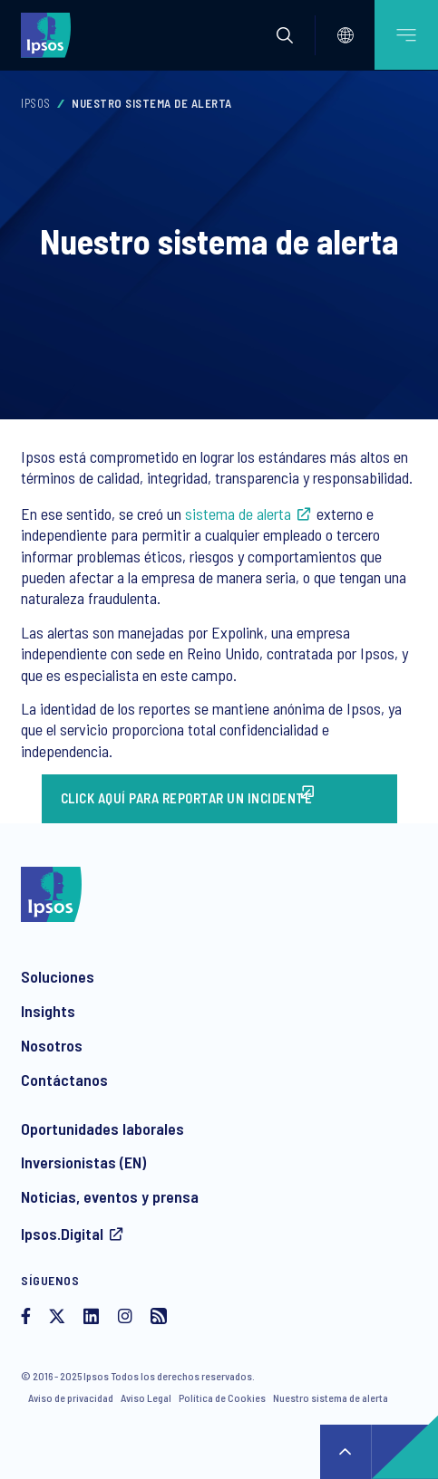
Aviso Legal (146, 1397)
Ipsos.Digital (62, 1234)
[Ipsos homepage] (50, 34)
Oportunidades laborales (102, 1128)
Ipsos (36, 103)
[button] (285, 35)
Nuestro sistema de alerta (330, 1397)
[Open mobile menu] (406, 35)
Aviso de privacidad (70, 1397)
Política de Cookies (222, 1397)
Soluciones (57, 976)
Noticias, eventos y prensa (110, 1196)
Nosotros (52, 1045)
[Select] (345, 35)
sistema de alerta (238, 513)
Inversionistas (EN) (83, 1162)
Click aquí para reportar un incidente (187, 798)
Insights (48, 1011)
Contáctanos (64, 1080)
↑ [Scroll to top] (345, 1452)
